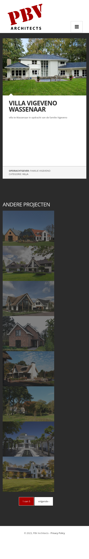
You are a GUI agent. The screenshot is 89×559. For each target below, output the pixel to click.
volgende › (43, 501)
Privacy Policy (57, 533)
